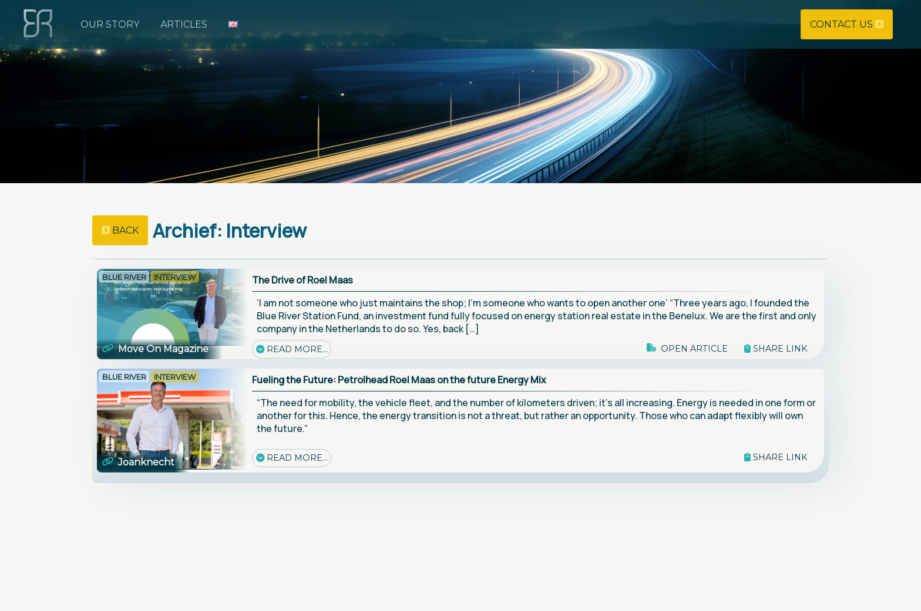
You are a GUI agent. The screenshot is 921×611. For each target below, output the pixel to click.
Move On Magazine (155, 349)
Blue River (124, 277)
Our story (109, 24)
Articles (183, 24)
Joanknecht (138, 462)
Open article (687, 348)
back (120, 230)
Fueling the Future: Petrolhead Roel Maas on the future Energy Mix (399, 379)
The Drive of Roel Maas (302, 280)
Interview (175, 277)
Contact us (846, 24)
